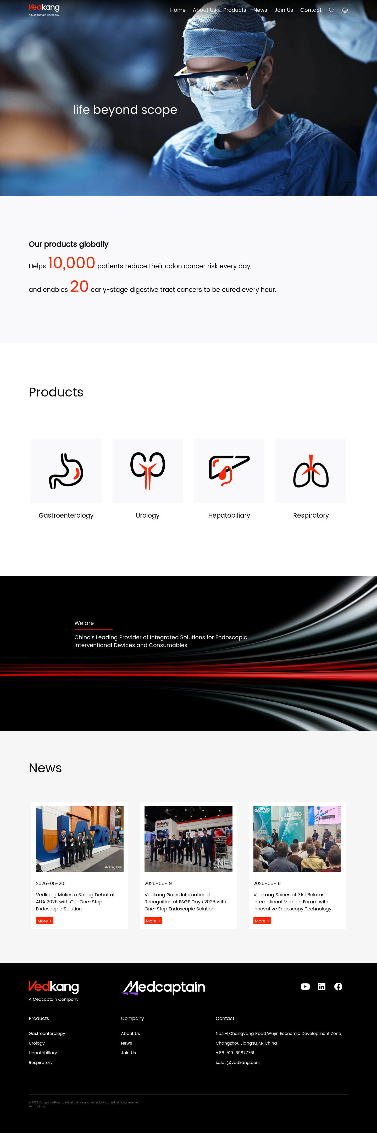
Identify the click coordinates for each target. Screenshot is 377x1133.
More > (44, 921)
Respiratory (41, 1062)
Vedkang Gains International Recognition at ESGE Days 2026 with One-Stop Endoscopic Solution (185, 902)
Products (234, 10)
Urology (37, 1043)
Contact (310, 10)
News (260, 10)
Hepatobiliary (43, 1053)
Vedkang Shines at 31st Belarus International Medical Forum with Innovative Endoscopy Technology (292, 902)
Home (178, 10)
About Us (204, 10)
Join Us (283, 10)
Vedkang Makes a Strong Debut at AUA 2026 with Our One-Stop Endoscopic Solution (75, 902)
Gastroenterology (47, 1033)
